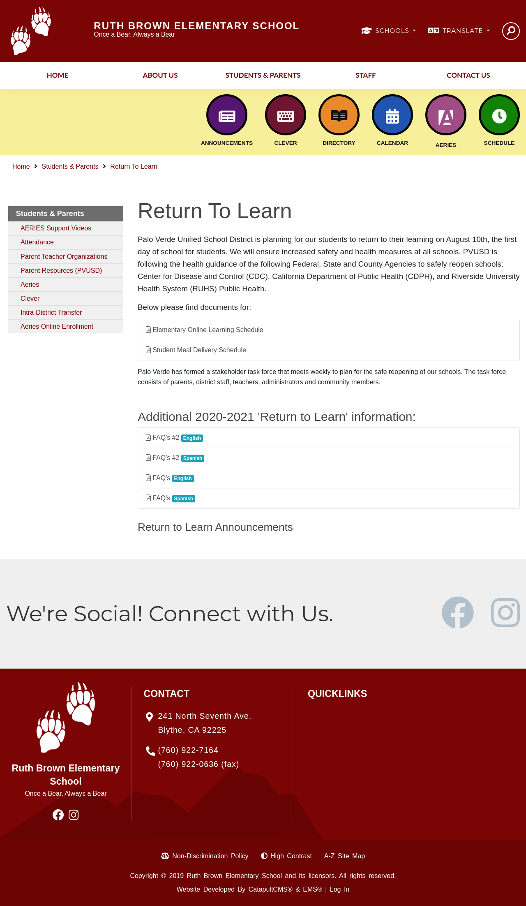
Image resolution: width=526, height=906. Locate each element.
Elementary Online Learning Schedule (204, 329)
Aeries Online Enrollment (57, 326)
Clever (30, 298)
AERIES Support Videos (56, 228)
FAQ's (170, 478)
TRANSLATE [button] (464, 31)
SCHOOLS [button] (393, 31)
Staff (365, 75)
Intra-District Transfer (51, 312)
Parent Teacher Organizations (64, 256)
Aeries (30, 284)
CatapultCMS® (271, 889)
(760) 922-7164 (188, 750)
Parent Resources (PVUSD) (61, 270)
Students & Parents (263, 75)
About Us (160, 75)
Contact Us (468, 75)
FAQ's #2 (174, 438)
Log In (339, 889)
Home (58, 75)
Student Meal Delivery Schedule (196, 349)
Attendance (37, 242)
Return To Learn (133, 166)
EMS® (312, 889)
